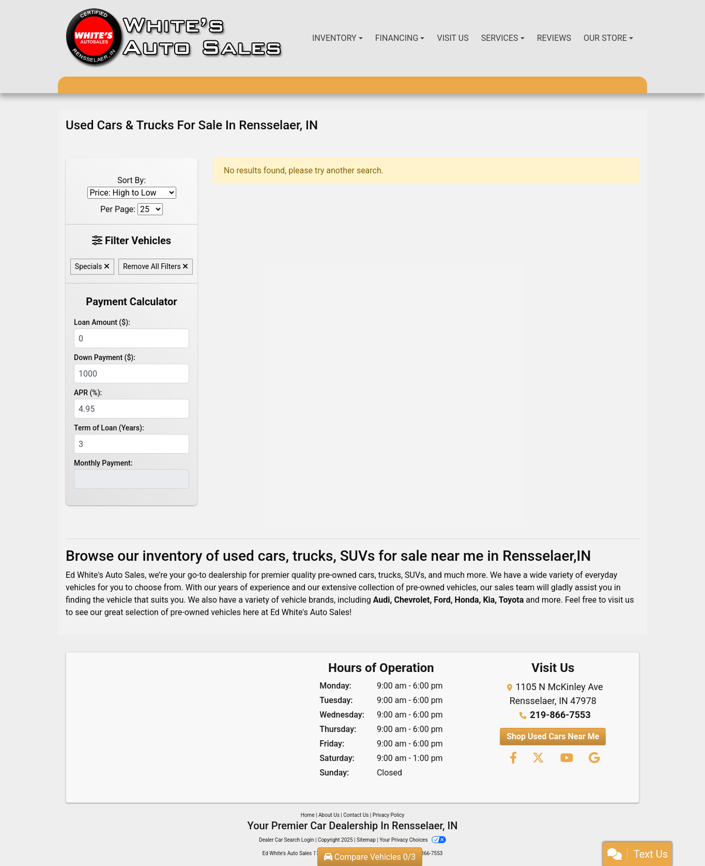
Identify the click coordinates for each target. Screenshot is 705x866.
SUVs (414, 575)
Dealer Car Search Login (286, 840)
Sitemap (366, 840)
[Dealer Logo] (174, 38)
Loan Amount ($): (102, 322)
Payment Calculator (131, 301)
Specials (92, 266)
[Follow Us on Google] (592, 758)
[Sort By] (131, 193)
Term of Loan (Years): (109, 428)
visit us (621, 600)
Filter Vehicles (131, 240)
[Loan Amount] (131, 338)
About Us (329, 815)
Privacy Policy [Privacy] (389, 815)
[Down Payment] (131, 373)
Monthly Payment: (103, 463)
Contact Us (356, 815)
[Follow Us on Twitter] (537, 758)
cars (367, 575)
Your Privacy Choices (412, 840)
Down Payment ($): (104, 357)
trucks (389, 575)
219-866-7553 (560, 714)
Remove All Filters (155, 266)
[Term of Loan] (131, 444)
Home (308, 815)
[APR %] (131, 409)
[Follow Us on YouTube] (566, 758)
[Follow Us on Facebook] (512, 758)
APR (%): (88, 393)
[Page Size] (150, 209)
